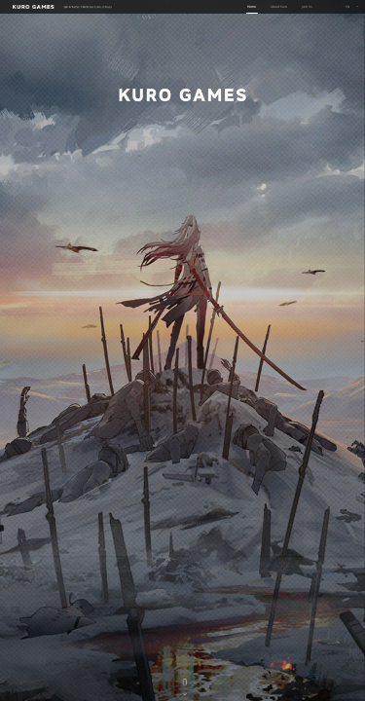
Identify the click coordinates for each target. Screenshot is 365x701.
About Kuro (279, 6)
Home (251, 6)
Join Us (307, 6)
